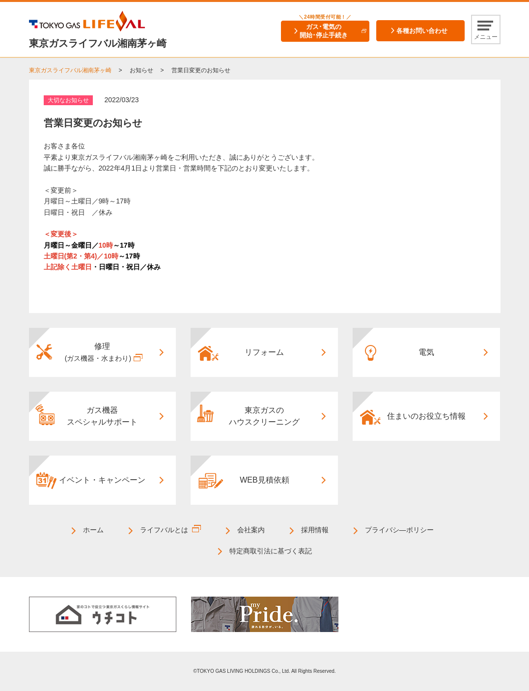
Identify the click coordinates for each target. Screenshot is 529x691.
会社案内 (251, 530)
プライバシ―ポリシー (399, 530)
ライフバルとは (164, 530)
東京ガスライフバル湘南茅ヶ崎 (70, 70)
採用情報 (315, 530)
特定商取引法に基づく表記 (270, 551)
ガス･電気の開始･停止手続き (324, 31)
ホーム (93, 530)
